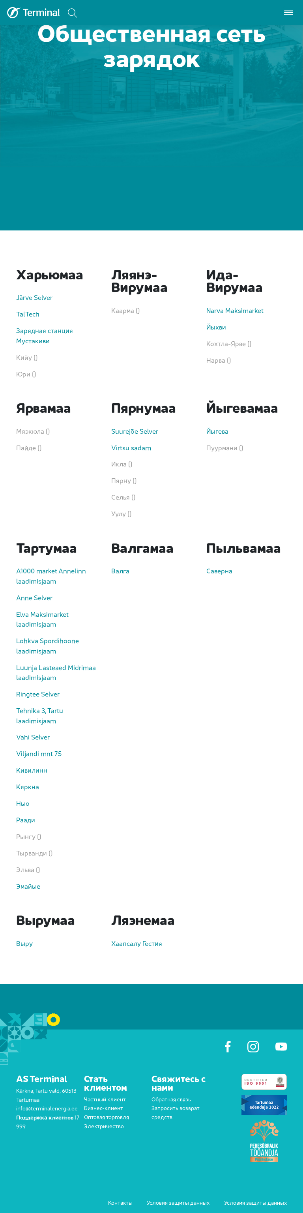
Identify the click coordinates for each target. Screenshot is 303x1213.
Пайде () (28, 447)
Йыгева (217, 431)
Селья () (123, 497)
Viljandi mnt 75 (39, 753)
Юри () (26, 373)
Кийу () (26, 357)
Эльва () (28, 869)
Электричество (104, 1125)
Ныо (23, 803)
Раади (25, 819)
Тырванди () (34, 852)
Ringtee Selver (38, 693)
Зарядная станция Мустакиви (44, 335)
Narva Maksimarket (235, 310)
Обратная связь (171, 1099)
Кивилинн (31, 770)
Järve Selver (34, 297)
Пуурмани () (224, 447)
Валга (120, 570)
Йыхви (216, 326)
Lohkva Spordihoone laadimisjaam (47, 645)
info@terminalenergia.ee (47, 1108)
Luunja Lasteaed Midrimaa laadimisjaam (56, 672)
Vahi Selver (33, 736)
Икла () (121, 463)
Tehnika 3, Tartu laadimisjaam (39, 715)
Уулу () (121, 513)
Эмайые (28, 886)
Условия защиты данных (178, 1202)
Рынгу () (28, 836)
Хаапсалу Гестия (136, 943)
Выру (24, 943)
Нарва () (218, 360)
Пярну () (124, 480)
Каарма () (125, 310)
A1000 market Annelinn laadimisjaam (51, 575)
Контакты (120, 1202)
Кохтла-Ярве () (228, 343)
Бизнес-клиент (103, 1107)
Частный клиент (105, 1099)
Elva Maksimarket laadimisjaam (42, 619)
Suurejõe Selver (134, 431)
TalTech (27, 313)
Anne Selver (34, 597)
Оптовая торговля (106, 1116)
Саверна (219, 570)
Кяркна (27, 786)
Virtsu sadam (131, 447)
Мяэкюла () (33, 431)
